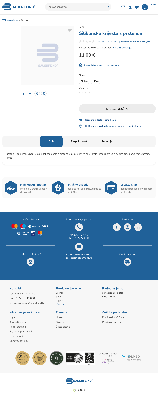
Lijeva (96, 81)
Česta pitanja (63, 326)
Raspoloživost (79, 141)
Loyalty (13, 317)
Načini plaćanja (17, 326)
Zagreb (60, 293)
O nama (60, 322)
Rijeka (59, 300)
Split (58, 296)
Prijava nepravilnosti (20, 331)
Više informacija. (122, 47)
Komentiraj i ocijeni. (140, 41)
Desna (84, 81)
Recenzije (106, 141)
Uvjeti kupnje (16, 336)
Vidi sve (60, 304)
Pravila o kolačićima (113, 317)
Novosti (60, 317)
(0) (98, 41)
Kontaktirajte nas (18, 322)
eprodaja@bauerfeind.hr (79, 258)
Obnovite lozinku (18, 341)
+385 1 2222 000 (25, 293)
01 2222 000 (81, 238)
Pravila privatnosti (112, 322)
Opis (51, 141)
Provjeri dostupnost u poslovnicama (101, 65)
